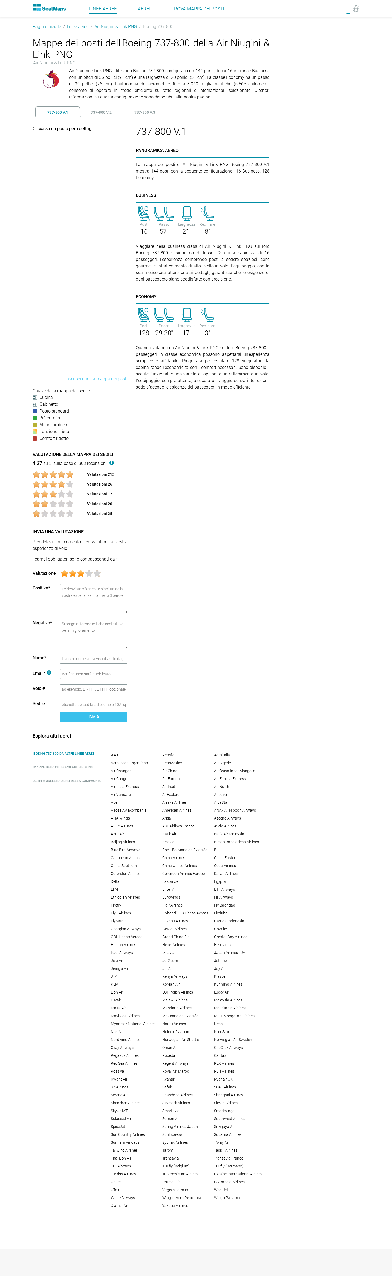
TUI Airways (121, 1166)
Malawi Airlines (175, 1000)
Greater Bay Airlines (230, 937)
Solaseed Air (121, 1118)
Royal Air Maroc (175, 1071)
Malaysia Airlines (228, 1000)
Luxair (116, 1000)
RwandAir (119, 1079)
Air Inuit (168, 786)
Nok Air (117, 1032)
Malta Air (118, 1008)
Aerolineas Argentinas (129, 763)
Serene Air (119, 1095)
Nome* (39, 657)
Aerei (144, 8)
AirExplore (170, 794)
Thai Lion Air (121, 1158)
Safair (167, 1087)
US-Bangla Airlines (229, 1182)
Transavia (170, 1158)
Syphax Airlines (175, 1142)
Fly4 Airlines (121, 913)
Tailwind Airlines (124, 1150)
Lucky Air (221, 992)
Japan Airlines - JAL (230, 952)
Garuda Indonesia (229, 921)
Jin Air (167, 968)
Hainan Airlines (123, 945)
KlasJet (220, 976)
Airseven (221, 794)
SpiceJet (118, 1126)
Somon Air (171, 1118)
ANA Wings (120, 818)
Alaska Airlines (174, 802)
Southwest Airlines (229, 1118)
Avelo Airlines (225, 826)
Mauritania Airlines (230, 1008)
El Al (114, 889)
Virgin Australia (175, 1190)
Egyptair (221, 881)
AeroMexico (172, 763)
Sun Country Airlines (128, 1134)
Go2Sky (220, 929)
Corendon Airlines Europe (183, 873)
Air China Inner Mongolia (234, 771)
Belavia (168, 842)
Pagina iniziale (47, 26)
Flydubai (221, 913)
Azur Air (117, 834)
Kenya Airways (174, 976)
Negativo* (42, 622)
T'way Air (221, 1142)
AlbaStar (221, 802)
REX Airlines (224, 1063)
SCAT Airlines (225, 1087)
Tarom (167, 1150)
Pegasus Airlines (125, 1055)
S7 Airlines (119, 1087)
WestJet (221, 1190)
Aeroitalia (222, 755)
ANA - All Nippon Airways (235, 810)
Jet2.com (170, 960)
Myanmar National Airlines (133, 1024)
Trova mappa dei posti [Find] (197, 8)
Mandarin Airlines (177, 1008)
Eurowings (171, 897)
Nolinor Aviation (175, 1032)
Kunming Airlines (228, 984)
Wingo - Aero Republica (181, 1198)
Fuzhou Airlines (175, 921)
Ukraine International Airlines (238, 1174)
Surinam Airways (125, 1142)
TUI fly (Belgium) (176, 1166)
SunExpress (172, 1134)
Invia (93, 717)
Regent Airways (175, 1063)
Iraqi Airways (122, 952)
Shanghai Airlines (228, 1095)
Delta (115, 881)
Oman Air (170, 1047)
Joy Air (220, 968)
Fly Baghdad (224, 905)
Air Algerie (222, 763)
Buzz (218, 850)
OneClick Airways (228, 1047)
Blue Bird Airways (125, 850)
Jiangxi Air (119, 968)
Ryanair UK (223, 1079)
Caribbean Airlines (126, 858)
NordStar (221, 1032)
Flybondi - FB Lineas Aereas (185, 913)
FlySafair (118, 921)
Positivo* (41, 588)
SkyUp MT (119, 1111)
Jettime (220, 960)
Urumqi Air (171, 1182)
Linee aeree (77, 26)
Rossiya (117, 1071)
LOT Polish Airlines (177, 992)
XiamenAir (119, 1205)
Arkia (166, 818)
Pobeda (168, 1055)
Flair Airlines (172, 905)
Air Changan (121, 771)
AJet (115, 802)
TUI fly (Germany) (228, 1166)
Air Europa (171, 779)
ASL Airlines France (178, 826)
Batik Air (169, 834)
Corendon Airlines (125, 873)
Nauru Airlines (174, 1024)
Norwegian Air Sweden (233, 1039)
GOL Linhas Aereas (126, 937)
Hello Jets (222, 945)
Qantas (220, 1055)
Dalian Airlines (226, 873)
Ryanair (168, 1079)
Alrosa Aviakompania (129, 810)
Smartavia (171, 1111)
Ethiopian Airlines (125, 897)
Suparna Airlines (227, 1134)
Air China (169, 771)
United (116, 1182)
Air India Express (125, 786)
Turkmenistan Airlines (180, 1174)
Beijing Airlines (123, 842)
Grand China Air (175, 937)
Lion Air (117, 992)
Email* (42, 673)
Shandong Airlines (177, 1095)
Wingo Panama (227, 1198)
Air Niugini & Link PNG (115, 26)
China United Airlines (179, 865)
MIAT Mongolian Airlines (234, 1016)
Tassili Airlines (225, 1150)
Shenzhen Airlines (125, 1103)
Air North (221, 786)
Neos (218, 1024)
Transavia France (228, 1158)
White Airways (123, 1198)
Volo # (39, 688)
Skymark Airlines (176, 1103)
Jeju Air (117, 960)
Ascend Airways (227, 818)
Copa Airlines (225, 865)
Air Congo (119, 779)
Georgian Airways (126, 929)
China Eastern (226, 858)
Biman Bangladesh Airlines (236, 842)
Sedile (39, 703)
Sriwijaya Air (224, 1126)
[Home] (49, 7)
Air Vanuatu (121, 794)
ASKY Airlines (122, 826)
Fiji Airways (223, 897)
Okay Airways (122, 1047)
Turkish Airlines (123, 1174)
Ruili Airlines (224, 1071)
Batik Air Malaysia (229, 834)
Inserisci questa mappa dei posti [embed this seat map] (96, 378)
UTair (115, 1190)
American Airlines (176, 810)
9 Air (114, 755)
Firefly (116, 905)
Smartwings (224, 1111)
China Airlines (173, 858)
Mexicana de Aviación (180, 1016)
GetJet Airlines (174, 929)
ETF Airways (224, 889)
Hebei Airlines (173, 945)
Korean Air (171, 984)
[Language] (352, 9)
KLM (114, 984)
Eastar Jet (171, 881)
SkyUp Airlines (226, 1103)
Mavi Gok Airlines (125, 1016)
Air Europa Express (230, 779)
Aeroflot (169, 755)
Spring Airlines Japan (180, 1126)
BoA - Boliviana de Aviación (185, 850)
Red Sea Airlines (124, 1063)
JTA (114, 976)
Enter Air (169, 889)
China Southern (124, 865)
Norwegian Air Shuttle (180, 1039)
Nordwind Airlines (125, 1039)
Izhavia (168, 952)
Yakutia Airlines (175, 1205)
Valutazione (44, 573)
